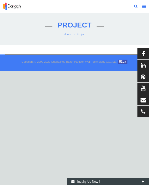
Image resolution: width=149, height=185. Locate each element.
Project (74, 25)
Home (67, 34)
